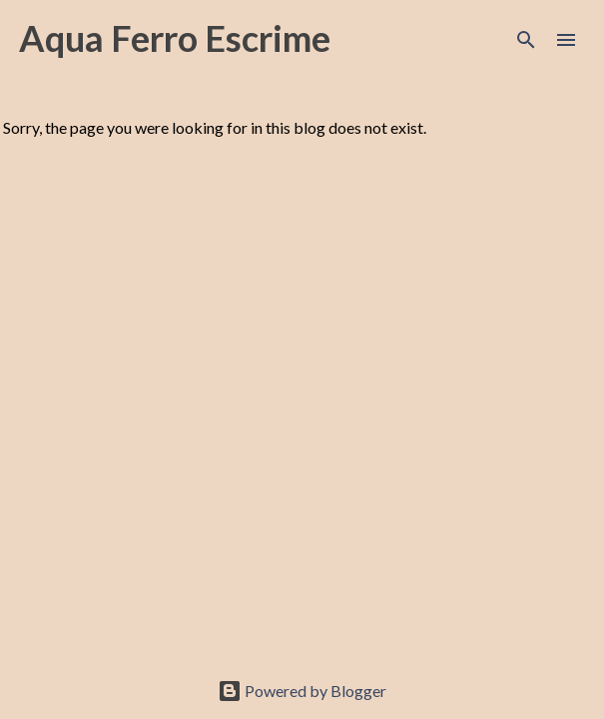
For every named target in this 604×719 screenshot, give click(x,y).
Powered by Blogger (302, 690)
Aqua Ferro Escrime (174, 38)
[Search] (526, 40)
